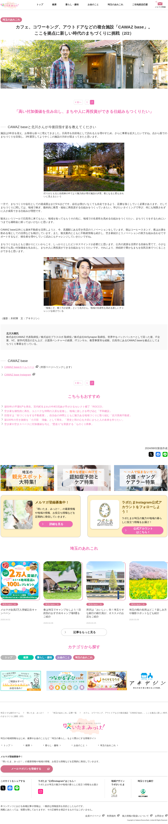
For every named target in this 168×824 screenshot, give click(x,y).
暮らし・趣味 (44, 657)
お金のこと (63, 657)
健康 (25, 657)
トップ (8, 657)
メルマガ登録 (160, 4)
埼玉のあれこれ (84, 657)
